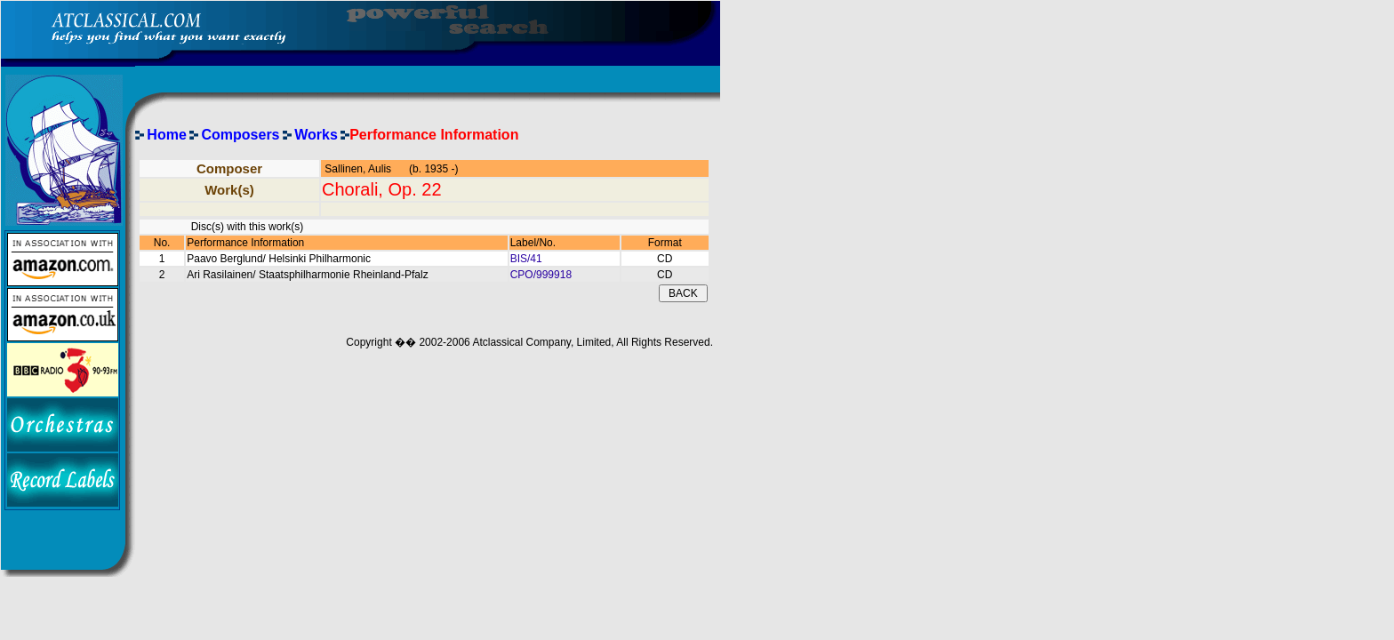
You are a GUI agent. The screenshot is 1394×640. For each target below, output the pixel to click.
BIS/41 (526, 258)
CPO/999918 (541, 274)
